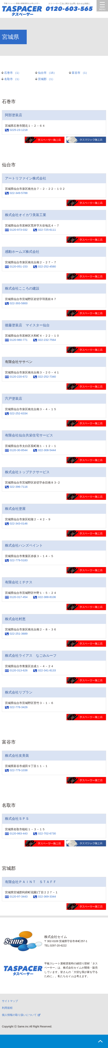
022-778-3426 (18, 707)
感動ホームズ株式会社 (22, 252)
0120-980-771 (18, 339)
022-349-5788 (18, 193)
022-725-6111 (47, 229)
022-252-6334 (18, 413)
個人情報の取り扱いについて (19, 1014)
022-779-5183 (18, 560)
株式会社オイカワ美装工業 (25, 215)
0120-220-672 (18, 376)
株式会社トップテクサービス (27, 472)
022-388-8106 (47, 597)
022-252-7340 (47, 376)
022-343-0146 (18, 523)
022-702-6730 (47, 833)
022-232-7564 (47, 339)
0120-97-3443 (18, 896)
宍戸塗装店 (13, 398)
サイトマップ (10, 1000)
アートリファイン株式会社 (25, 178)
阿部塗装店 (13, 115)
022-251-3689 (18, 633)
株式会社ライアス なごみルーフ (30, 655)
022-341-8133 (47, 670)
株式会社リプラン (18, 692)
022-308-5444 (47, 450)
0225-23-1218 (18, 129)
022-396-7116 (18, 486)
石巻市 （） (12, 72)
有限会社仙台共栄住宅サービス (29, 435)
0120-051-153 (18, 266)
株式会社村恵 (15, 619)
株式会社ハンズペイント (24, 545)
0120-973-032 (18, 229)
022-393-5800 (18, 303)
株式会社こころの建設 (22, 288)
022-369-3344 (47, 896)
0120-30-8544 (18, 450)
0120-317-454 (18, 597)
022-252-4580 (47, 266)
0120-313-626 (18, 670)
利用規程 (7, 1007)
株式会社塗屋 (15, 509)
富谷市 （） (80, 72)
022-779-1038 (18, 770)
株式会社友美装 (17, 755)
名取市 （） (12, 79)
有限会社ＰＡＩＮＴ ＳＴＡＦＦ (30, 882)
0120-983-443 (18, 833)
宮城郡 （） (46, 79)
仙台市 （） (47, 72)
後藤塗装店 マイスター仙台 (27, 325)
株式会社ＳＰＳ (17, 819)
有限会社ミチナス (18, 582)
